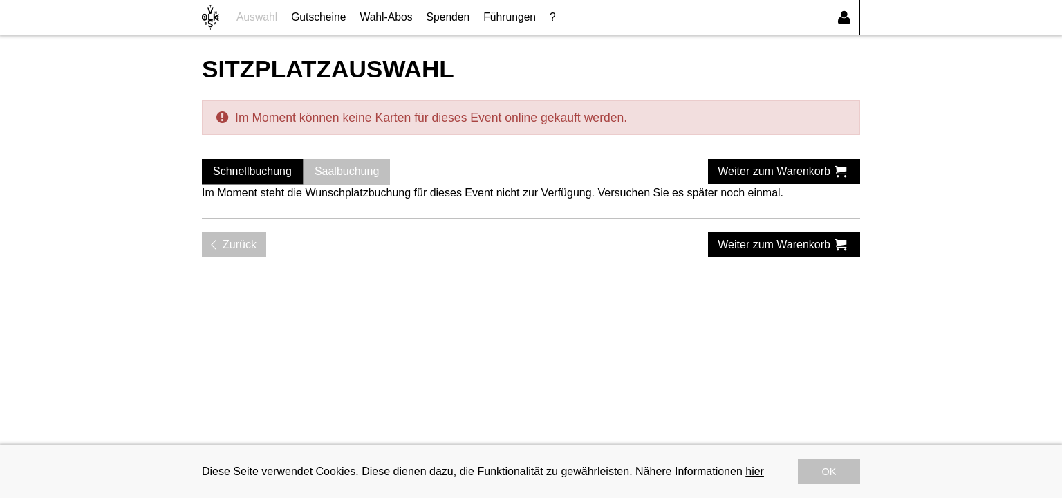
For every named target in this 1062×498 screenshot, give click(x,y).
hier (754, 471)
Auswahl (256, 17)
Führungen (509, 17)
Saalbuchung (347, 171)
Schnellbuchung (252, 171)
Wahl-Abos (386, 17)
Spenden (448, 17)
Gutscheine (318, 17)
